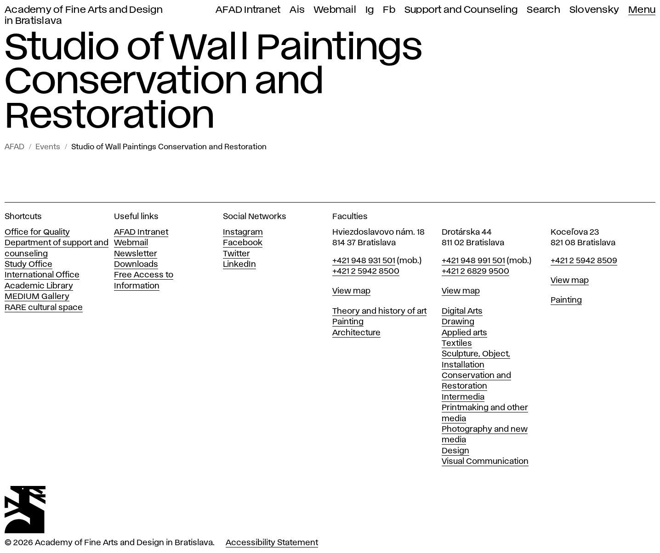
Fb (389, 10)
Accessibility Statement (272, 543)
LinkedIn (239, 264)
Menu (641, 10)
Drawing (458, 322)
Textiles (457, 343)
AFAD (14, 147)
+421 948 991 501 (473, 261)
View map (351, 291)
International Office (42, 275)
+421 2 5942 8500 (365, 271)
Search (543, 10)
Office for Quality (37, 232)
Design (455, 451)
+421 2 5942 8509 (584, 261)
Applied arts (464, 333)
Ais (297, 10)
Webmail (335, 10)
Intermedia (463, 397)
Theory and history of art (379, 311)
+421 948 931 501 (363, 261)
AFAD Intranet (248, 10)
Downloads (136, 264)
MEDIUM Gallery (37, 296)
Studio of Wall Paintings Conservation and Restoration (169, 147)
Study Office (28, 264)
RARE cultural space (44, 307)
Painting (348, 322)
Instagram (243, 232)
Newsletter (135, 254)
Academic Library (39, 286)
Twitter (236, 254)
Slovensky (594, 10)
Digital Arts (462, 311)
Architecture (356, 333)
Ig (369, 10)
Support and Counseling (461, 10)
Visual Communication (485, 461)
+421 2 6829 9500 (475, 271)
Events (47, 147)
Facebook (242, 243)
